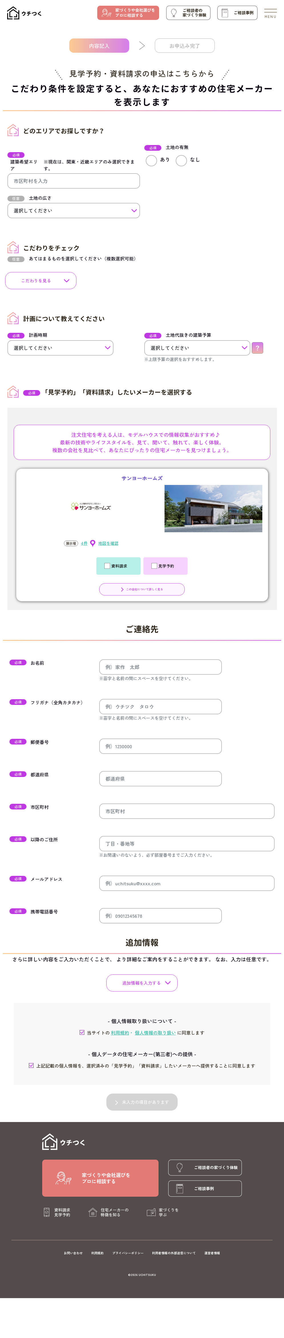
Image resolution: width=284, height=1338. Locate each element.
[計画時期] (60, 348)
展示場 (71, 543)
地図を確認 (108, 543)
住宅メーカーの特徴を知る (115, 1212)
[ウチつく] (24, 13)
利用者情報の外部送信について (174, 1253)
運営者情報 (212, 1253)
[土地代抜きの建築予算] (197, 348)
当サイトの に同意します (142, 1032)
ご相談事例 (243, 12)
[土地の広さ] (73, 210)
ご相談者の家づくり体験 (194, 12)
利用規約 (97, 1253)
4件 (84, 543)
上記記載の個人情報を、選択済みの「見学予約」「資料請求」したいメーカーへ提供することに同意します (142, 1065)
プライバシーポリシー (128, 1253)
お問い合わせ (73, 1253)
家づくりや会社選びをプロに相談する (135, 12)
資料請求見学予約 (62, 1212)
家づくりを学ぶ (169, 1212)
